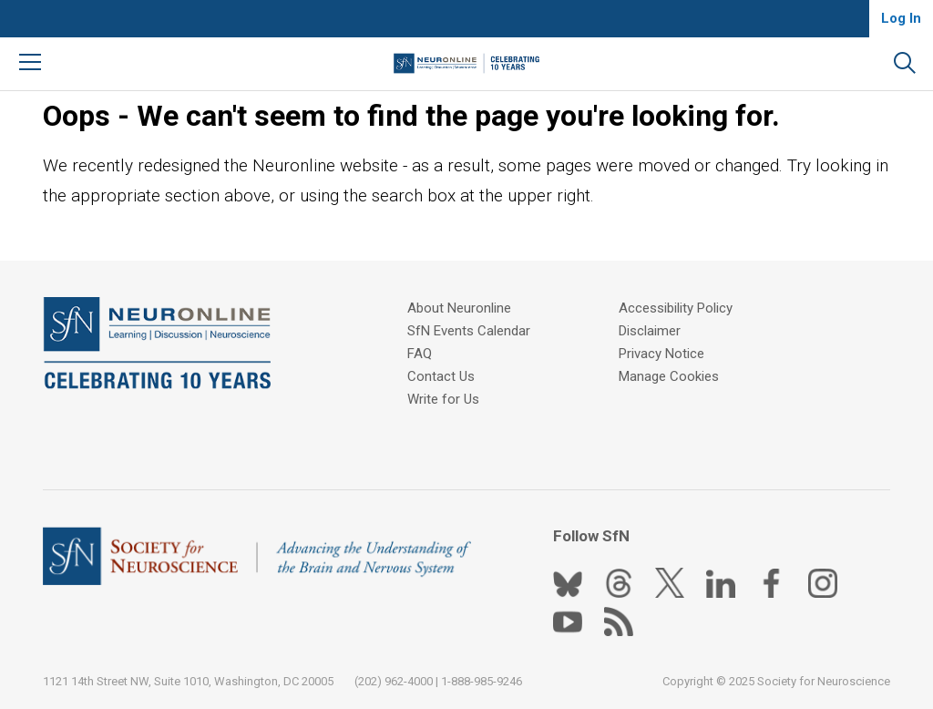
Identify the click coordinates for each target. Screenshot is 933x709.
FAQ (419, 353)
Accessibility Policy (676, 308)
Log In (901, 18)
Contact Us (441, 376)
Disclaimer (650, 331)
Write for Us (443, 399)
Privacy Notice (661, 353)
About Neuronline (459, 308)
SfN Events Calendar (468, 331)
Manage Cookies (669, 376)
